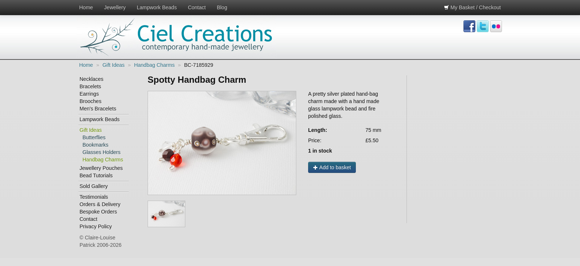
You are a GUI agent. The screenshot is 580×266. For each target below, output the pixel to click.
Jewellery (114, 7)
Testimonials (94, 197)
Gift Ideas (113, 65)
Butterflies (93, 137)
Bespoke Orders (98, 212)
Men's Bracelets (98, 109)
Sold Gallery (94, 186)
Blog (222, 7)
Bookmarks (95, 145)
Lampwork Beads (157, 7)
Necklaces (92, 79)
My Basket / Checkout (472, 7)
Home (86, 7)
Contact (197, 7)
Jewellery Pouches (101, 168)
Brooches (90, 101)
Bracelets (90, 86)
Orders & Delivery (100, 204)
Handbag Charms (154, 65)
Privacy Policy (96, 226)
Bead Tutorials (96, 175)
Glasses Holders (101, 152)
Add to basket (332, 167)
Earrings (89, 94)
